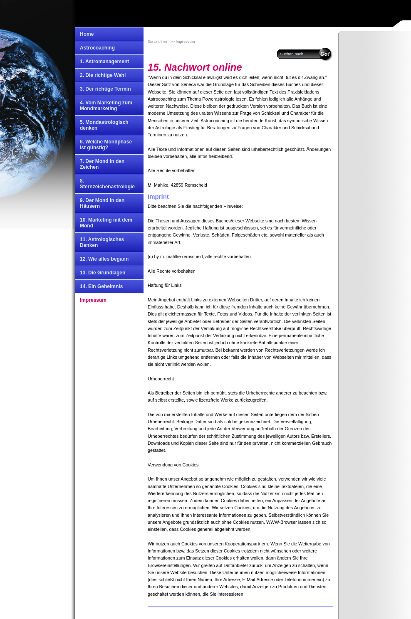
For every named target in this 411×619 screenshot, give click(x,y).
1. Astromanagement (104, 61)
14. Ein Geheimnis (101, 286)
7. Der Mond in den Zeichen (102, 164)
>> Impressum (183, 41)
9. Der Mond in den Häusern (102, 203)
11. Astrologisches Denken (102, 242)
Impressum (93, 300)
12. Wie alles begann (104, 259)
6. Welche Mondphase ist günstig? (106, 144)
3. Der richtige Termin (105, 89)
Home (87, 34)
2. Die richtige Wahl (103, 75)
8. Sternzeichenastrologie (107, 184)
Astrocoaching (97, 48)
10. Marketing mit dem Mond (106, 223)
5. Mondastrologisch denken (104, 125)
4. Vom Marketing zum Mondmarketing (106, 105)
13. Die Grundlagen (102, 273)
